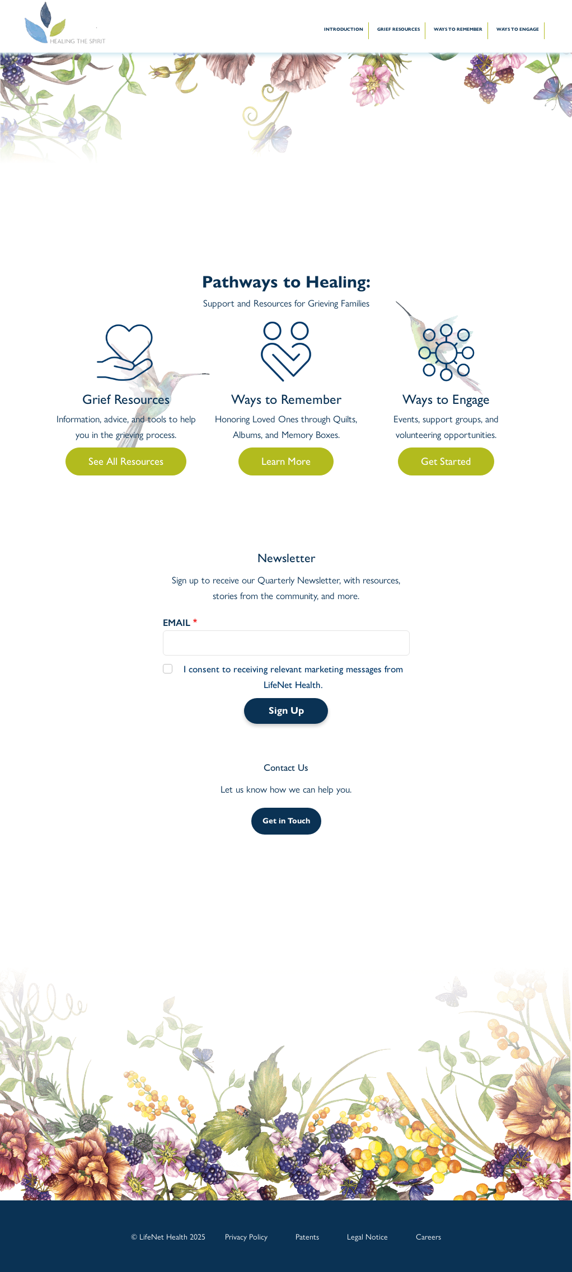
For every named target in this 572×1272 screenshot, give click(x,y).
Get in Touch (286, 821)
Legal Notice (367, 1236)
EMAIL (176, 622)
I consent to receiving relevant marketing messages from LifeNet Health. (293, 676)
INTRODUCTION (343, 29)
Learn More (286, 461)
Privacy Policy (246, 1236)
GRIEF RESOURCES (398, 29)
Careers (428, 1236)
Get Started (446, 461)
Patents (307, 1236)
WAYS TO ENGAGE (517, 29)
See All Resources (125, 461)
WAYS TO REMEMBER (458, 29)
